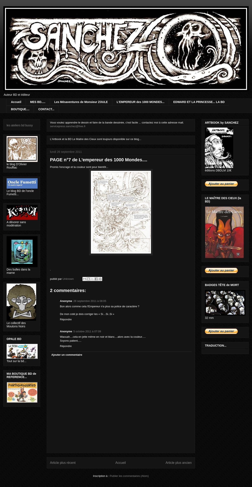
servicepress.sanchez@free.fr (68, 126)
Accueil (16, 102)
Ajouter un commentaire (66, 354)
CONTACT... (46, 109)
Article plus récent (63, 462)
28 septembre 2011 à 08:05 (89, 301)
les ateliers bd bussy (20, 125)
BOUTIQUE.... (20, 109)
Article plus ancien (178, 462)
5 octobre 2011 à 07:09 (87, 331)
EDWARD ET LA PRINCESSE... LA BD (199, 102)
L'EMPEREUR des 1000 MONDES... (140, 102)
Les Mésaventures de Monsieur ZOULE (81, 102)
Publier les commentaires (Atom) (129, 475)
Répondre (66, 319)
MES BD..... (37, 102)
